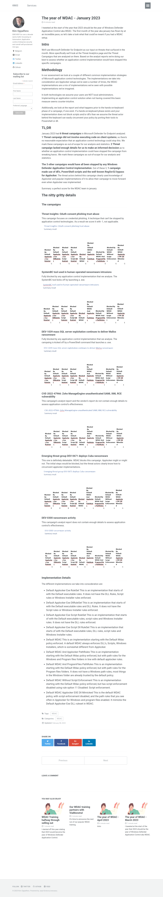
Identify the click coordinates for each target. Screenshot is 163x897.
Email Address (18, 89)
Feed (49, 886)
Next (105, 785)
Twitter (16, 65)
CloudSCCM (49, 5)
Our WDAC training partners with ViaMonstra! (79, 835)
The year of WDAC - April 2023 (108, 844)
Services (33, 5)
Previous (63, 785)
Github (16, 73)
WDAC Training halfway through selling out (50, 845)
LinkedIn (17, 69)
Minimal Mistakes (52, 891)
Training (92, 5)
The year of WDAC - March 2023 (136, 844)
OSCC (15, 5)
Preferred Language (20, 111)
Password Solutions (72, 5)
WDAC (54, 740)
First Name (17, 96)
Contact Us (107, 5)
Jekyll (41, 891)
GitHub (38, 886)
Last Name (17, 104)
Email (16, 60)
